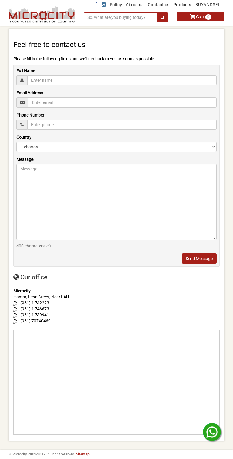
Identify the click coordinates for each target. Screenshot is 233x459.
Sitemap (83, 454)
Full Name (25, 70)
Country (23, 137)
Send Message (199, 258)
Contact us (159, 4)
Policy (116, 4)
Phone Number (30, 115)
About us (135, 4)
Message (24, 159)
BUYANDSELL (209, 4)
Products (182, 4)
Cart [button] (200, 17)
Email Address (29, 92)
